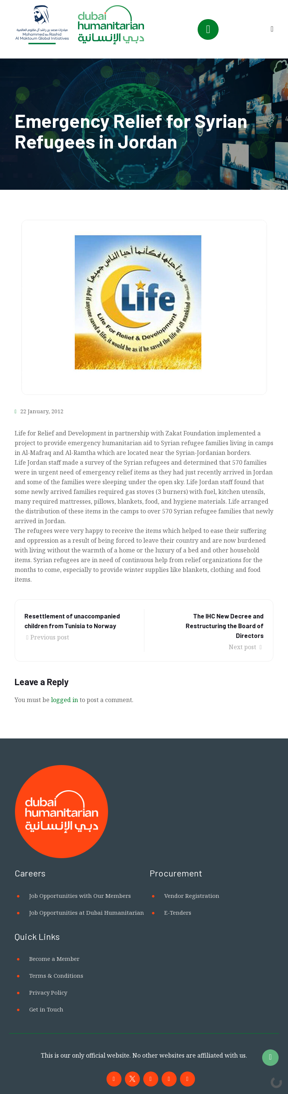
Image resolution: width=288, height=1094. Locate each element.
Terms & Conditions (56, 975)
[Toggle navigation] (208, 29)
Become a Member (54, 958)
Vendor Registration (191, 895)
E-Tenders (177, 912)
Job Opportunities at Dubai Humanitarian (86, 912)
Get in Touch (46, 1009)
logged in (64, 700)
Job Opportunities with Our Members (80, 895)
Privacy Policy (48, 992)
